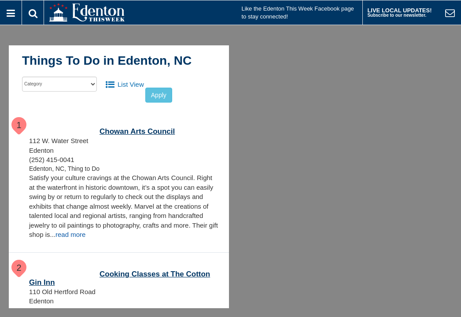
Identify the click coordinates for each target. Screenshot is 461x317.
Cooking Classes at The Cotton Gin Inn (119, 278)
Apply (158, 95)
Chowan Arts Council (137, 131)
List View (131, 84)
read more (70, 234)
